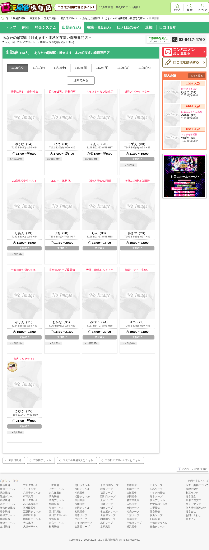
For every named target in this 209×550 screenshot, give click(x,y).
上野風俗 (54, 485)
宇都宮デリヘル (158, 522)
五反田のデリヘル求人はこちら (122, 460)
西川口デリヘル (57, 515)
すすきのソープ (83, 522)
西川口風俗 (55, 511)
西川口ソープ (107, 496)
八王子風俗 (29, 488)
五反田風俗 (15, 460)
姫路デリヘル (82, 496)
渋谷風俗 (5, 500)
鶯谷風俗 (5, 511)
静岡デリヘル (82, 507)
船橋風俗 (54, 504)
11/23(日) (81, 67)
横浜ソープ (156, 515)
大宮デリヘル (56, 522)
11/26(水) (144, 67)
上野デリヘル (56, 488)
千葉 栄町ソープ (109, 485)
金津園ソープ (82, 526)
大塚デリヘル (30, 526)
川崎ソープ (106, 504)
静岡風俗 (132, 496)
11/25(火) (123, 67)
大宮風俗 (54, 519)
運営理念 (191, 496)
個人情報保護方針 (196, 507)
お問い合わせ (193, 515)
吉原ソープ (81, 515)
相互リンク (192, 492)
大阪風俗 (132, 492)
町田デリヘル (30, 500)
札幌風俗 (80, 511)
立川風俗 (5, 526)
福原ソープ (106, 492)
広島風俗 (132, 504)
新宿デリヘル (7, 488)
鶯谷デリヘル (7, 515)
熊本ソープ (156, 496)
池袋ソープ (133, 511)
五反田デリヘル (42, 460)
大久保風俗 (55, 492)
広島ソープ (156, 488)
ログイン (191, 519)
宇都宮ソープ (134, 522)
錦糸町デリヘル (32, 519)
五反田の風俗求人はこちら (78, 460)
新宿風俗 (5, 485)
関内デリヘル (56, 500)
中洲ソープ (81, 519)
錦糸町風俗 (29, 515)
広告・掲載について (197, 485)
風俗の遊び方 (193, 500)
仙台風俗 (155, 511)
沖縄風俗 (80, 492)
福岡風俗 (80, 504)
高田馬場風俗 (30, 504)
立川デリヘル (30, 485)
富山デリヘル (157, 526)
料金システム (45, 27)
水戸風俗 (105, 526)
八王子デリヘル (32, 492)
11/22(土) (60, 67)
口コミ (167, 27)
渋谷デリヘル (7, 504)
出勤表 (71, 27)
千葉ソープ (133, 515)
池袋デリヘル (7, 496)
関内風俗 (54, 496)
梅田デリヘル (82, 488)
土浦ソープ (133, 507)
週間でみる (81, 80)
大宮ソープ (106, 500)
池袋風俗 (5, 492)
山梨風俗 (155, 507)
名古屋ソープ (107, 515)
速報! (149, 27)
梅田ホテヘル (82, 485)
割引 (25, 27)
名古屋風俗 (133, 500)
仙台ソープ (106, 507)
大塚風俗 (28, 522)
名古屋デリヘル (109, 511)
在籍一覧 (99, 27)
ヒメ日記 (128, 27)
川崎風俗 (155, 519)
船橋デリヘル (56, 507)
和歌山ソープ (107, 519)
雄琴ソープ (106, 488)
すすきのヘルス (158, 504)
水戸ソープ (106, 522)
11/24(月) (102, 67)
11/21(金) (38, 67)
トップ (10, 27)
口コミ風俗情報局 (108, 539)
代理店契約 (192, 488)
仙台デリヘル (157, 500)
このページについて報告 (192, 469)
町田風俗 (28, 496)
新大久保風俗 (7, 507)
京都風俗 (132, 519)
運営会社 (191, 511)
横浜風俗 (132, 526)
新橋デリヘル (7, 522)
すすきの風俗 (157, 492)
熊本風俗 (132, 485)
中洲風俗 (80, 500)
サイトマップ (193, 504)
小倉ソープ (156, 485)
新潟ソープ (133, 488)
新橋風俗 (5, 519)
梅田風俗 (54, 526)
